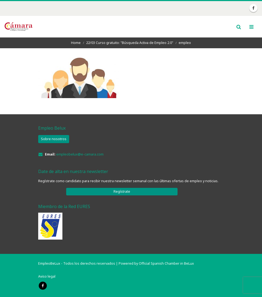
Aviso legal (46, 276)
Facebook (43, 286)
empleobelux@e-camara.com (80, 154)
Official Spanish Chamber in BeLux (166, 263)
